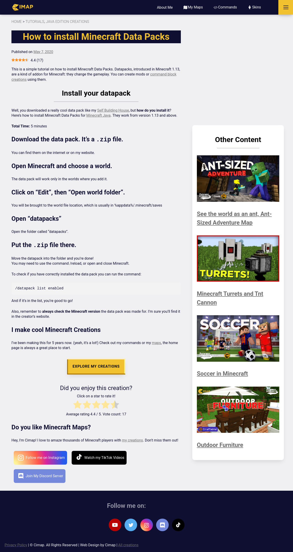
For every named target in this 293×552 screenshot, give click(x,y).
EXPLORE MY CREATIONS (96, 366)
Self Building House (113, 110)
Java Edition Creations (67, 21)
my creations (132, 440)
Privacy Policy (16, 544)
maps (156, 342)
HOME (16, 21)
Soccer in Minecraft (224, 373)
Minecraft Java (98, 115)
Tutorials (34, 21)
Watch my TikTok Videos (100, 456)
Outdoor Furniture (222, 445)
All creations (128, 544)
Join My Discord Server (40, 475)
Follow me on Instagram (41, 457)
